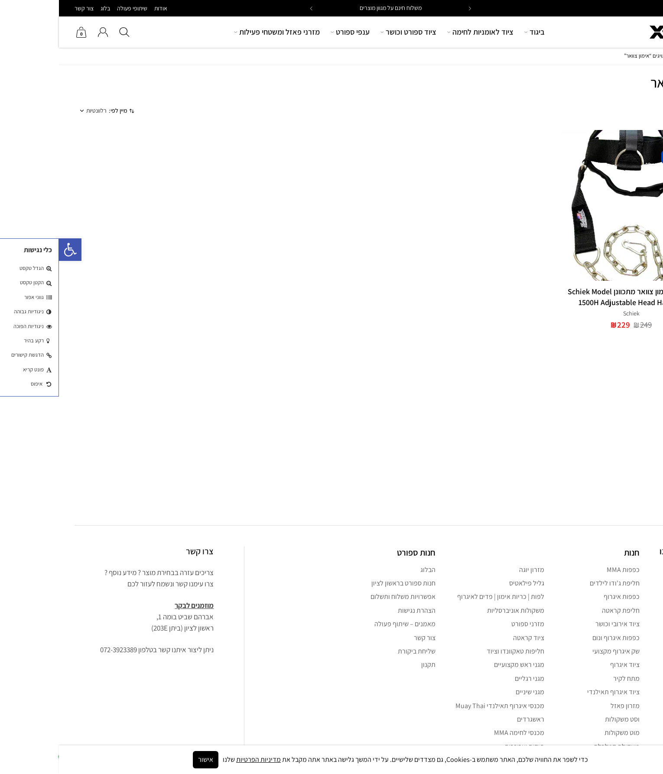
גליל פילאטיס (467, 583)
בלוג (46, 8)
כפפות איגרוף (563, 596)
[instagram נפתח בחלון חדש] (635, 573)
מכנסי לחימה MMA (460, 732)
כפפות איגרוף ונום (557, 637)
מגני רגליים (470, 678)
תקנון (369, 664)
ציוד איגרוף (566, 664)
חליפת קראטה (562, 610)
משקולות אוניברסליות (456, 610)
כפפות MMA (564, 569)
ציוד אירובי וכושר (558, 623)
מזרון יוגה (472, 569)
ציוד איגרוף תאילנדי (554, 691)
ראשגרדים (471, 719)
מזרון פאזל (566, 705)
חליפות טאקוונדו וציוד (456, 651)
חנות (642, 55)
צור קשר (25, 8)
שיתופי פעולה (73, 8)
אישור (146, 759)
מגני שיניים (471, 691)
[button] (252, 8)
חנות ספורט (357, 552)
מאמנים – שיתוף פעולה (346, 623)
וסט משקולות (563, 719)
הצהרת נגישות (358, 610)
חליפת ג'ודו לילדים (556, 583)
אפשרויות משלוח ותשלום (344, 596)
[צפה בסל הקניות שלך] (22, 32)
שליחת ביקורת (358, 651)
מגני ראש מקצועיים (460, 664)
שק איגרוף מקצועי (557, 651)
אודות (101, 8)
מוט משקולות (563, 732)
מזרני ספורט (468, 623)
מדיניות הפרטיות (199, 759)
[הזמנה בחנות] (43, 111)
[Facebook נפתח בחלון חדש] (616, 573)
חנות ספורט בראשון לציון (344, 583)
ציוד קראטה (469, 637)
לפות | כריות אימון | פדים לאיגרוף (441, 596)
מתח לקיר (567, 678)
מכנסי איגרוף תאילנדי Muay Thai (440, 705)
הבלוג (369, 569)
